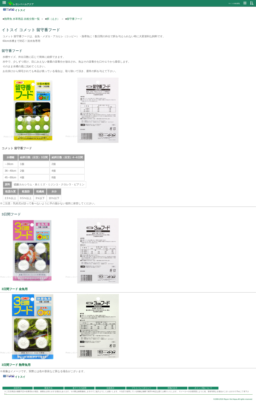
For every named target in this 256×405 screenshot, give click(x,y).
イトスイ (14, 10)
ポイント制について (203, 388)
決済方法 (18, 388)
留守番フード (74, 18)
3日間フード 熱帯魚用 (16, 364)
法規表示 (110, 388)
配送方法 (48, 388)
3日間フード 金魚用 (15, 289)
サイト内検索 (234, 3)
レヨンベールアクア (21, 4)
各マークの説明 (79, 388)
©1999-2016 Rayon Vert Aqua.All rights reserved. (233, 399)
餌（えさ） (53, 18)
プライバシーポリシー (141, 388)
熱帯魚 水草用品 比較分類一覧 (22, 18)
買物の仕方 (172, 388)
